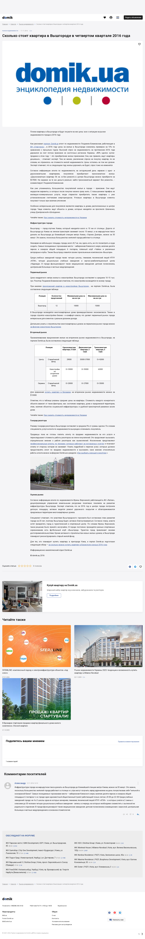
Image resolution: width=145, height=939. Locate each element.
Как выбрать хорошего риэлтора (92, 453)
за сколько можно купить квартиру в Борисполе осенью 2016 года (78, 545)
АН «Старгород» (37, 147)
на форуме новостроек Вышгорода (45, 327)
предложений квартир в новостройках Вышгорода (65, 286)
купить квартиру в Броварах (58, 392)
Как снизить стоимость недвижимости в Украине (65, 217)
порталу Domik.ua (51, 144)
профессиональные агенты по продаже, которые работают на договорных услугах (67, 444)
